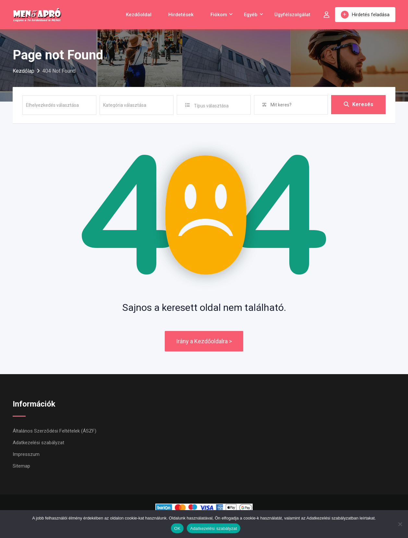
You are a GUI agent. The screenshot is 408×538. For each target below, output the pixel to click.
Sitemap (21, 466)
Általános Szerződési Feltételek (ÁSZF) (54, 431)
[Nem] (400, 524)
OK (177, 528)
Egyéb (251, 15)
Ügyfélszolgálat (292, 15)
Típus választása (211, 105)
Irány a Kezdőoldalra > (204, 341)
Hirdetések (181, 15)
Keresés (358, 105)
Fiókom (218, 15)
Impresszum (26, 454)
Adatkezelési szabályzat (38, 443)
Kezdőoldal (138, 15)
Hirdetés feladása (365, 14)
